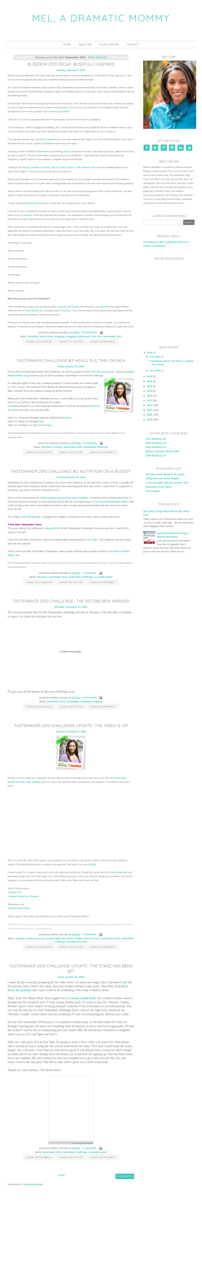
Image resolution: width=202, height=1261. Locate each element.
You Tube (92, 539)
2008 (149, 419)
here (68, 417)
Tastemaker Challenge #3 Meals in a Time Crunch (70, 360)
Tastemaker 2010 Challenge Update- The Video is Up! (71, 725)
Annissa (66, 310)
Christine (45, 167)
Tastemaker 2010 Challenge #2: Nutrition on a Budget (71, 471)
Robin (66, 111)
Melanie (86, 167)
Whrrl (88, 1143)
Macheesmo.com (35, 938)
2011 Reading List (156, 438)
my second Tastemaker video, (111, 501)
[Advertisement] (168, 583)
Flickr (28, 310)
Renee (26, 167)
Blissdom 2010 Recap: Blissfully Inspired (70, 64)
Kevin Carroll (46, 139)
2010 (149, 410)
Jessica (67, 151)
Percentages (153, 491)
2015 (149, 386)
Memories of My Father (159, 486)
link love (97, 336)
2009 (149, 414)
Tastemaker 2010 (112, 336)
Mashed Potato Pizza (19, 908)
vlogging (97, 701)
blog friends (46, 336)
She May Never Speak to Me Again (165, 474)
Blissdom (33, 336)
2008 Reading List (156, 455)
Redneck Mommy (33, 203)
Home (67, 44)
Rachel (54, 111)
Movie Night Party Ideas (60, 938)
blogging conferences (78, 336)
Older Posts (125, 1176)
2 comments (89, 1148)
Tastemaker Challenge (96, 447)
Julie (78, 167)
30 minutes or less (103, 371)
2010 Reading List (156, 443)
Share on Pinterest (102, 341)
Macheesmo (121, 872)
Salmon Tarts (15, 892)
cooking (57, 447)
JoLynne (62, 306)
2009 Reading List (156, 447)
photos (35, 310)
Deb (94, 864)
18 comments (89, 332)
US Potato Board (103, 577)
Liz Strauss (26, 215)
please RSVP (52, 528)
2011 (149, 405)
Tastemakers (42, 151)
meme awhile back (83, 998)
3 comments (89, 934)
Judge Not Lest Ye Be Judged (162, 478)
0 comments (90, 443)
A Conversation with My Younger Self (167, 482)
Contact (132, 44)
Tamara (75, 306)
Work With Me (109, 44)
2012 (149, 400)
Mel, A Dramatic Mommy (101, 18)
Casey (62, 167)
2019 (149, 352)
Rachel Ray (33, 516)
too (41, 310)
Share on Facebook (39, 341)
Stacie (54, 167)
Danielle (35, 167)
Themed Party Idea (77, 941)
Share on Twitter (71, 341)
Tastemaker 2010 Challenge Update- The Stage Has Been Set (70, 968)
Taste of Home (92, 938)
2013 (149, 395)
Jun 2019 (155, 356)
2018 (149, 376)
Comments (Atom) (32, 1184)
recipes (79, 938)
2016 (149, 381)
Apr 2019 (155, 370)
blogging (60, 336)
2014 (149, 390)
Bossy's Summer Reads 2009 (162, 451)
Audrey (71, 167)
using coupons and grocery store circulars (64, 497)
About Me (85, 44)
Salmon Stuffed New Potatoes (23, 896)
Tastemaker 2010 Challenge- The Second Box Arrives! (70, 601)
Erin (94, 167)
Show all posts (97, 57)
